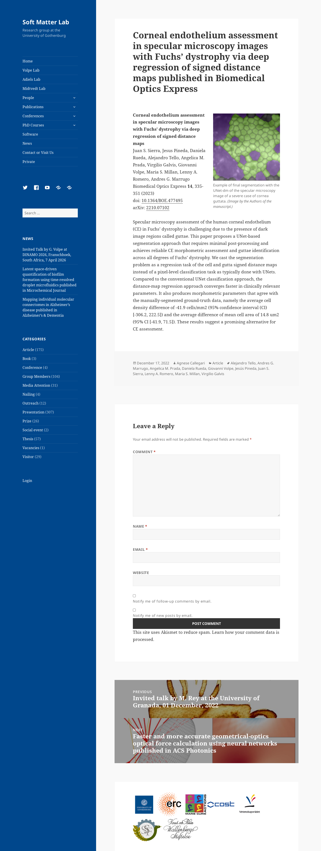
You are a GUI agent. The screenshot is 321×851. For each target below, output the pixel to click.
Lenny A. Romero (159, 373)
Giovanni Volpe (220, 368)
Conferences (33, 116)
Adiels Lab (31, 79)
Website (141, 572)
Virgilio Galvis (213, 373)
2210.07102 (157, 208)
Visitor (28, 456)
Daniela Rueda (194, 368)
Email (140, 549)
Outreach (31, 403)
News (27, 143)
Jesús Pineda (245, 368)
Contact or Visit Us (38, 152)
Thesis (28, 438)
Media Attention (36, 385)
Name (140, 526)
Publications (33, 106)
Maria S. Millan (187, 373)
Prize (27, 421)
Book (27, 358)
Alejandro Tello (243, 363)
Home (28, 61)
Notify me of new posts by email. (162, 615)
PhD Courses (33, 125)
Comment (144, 451)
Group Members (36, 376)
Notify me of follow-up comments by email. (172, 601)
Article (28, 349)
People (28, 97)
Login (27, 480)
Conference (32, 367)
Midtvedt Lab (34, 88)
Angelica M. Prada (165, 368)
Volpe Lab (31, 70)
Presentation (33, 412)
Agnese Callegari (191, 363)
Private (29, 161)
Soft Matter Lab (46, 22)
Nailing (29, 394)
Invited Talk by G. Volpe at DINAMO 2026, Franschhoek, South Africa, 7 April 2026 (47, 254)
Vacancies (31, 447)
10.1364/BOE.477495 (162, 200)
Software (30, 134)
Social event (33, 430)
